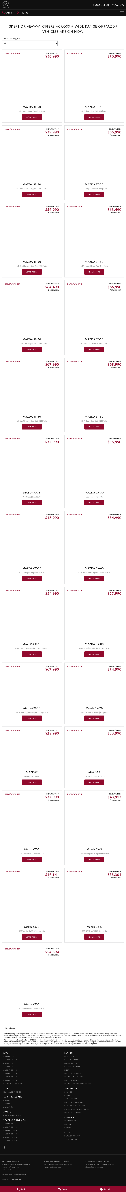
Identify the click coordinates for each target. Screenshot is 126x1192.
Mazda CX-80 (10, 1077)
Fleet (66, 1070)
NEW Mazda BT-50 (12, 1092)
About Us (69, 1124)
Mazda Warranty (73, 1102)
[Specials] (105, 1189)
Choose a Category (30, 41)
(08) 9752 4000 (13, 1167)
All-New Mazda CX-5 (14, 1084)
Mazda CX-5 (9, 1063)
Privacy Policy (72, 1136)
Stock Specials (72, 1067)
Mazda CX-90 (10, 1080)
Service (68, 1092)
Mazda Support (72, 1113)
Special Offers (72, 1060)
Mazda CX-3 (9, 1056)
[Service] (63, 1189)
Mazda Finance (72, 1073)
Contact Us (70, 1121)
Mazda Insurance (74, 1077)
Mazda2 (7, 1100)
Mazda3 (7, 1104)
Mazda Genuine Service (76, 1109)
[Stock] (21, 1189)
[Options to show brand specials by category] (30, 43)
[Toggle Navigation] (122, 13)
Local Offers (71, 1063)
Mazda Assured (72, 1080)
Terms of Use (71, 1139)
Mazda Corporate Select (77, 1084)
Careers (68, 1128)
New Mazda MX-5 (12, 1115)
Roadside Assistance (75, 1106)
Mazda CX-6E (10, 1067)
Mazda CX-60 (10, 1070)
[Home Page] (5, 4)
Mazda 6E (8, 1107)
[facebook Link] (4, 1147)
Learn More (31, 117)
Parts (67, 1095)
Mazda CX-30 (10, 1060)
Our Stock (70, 1056)
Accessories (71, 1099)
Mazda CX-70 (10, 1073)
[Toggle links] (11, 1179)
